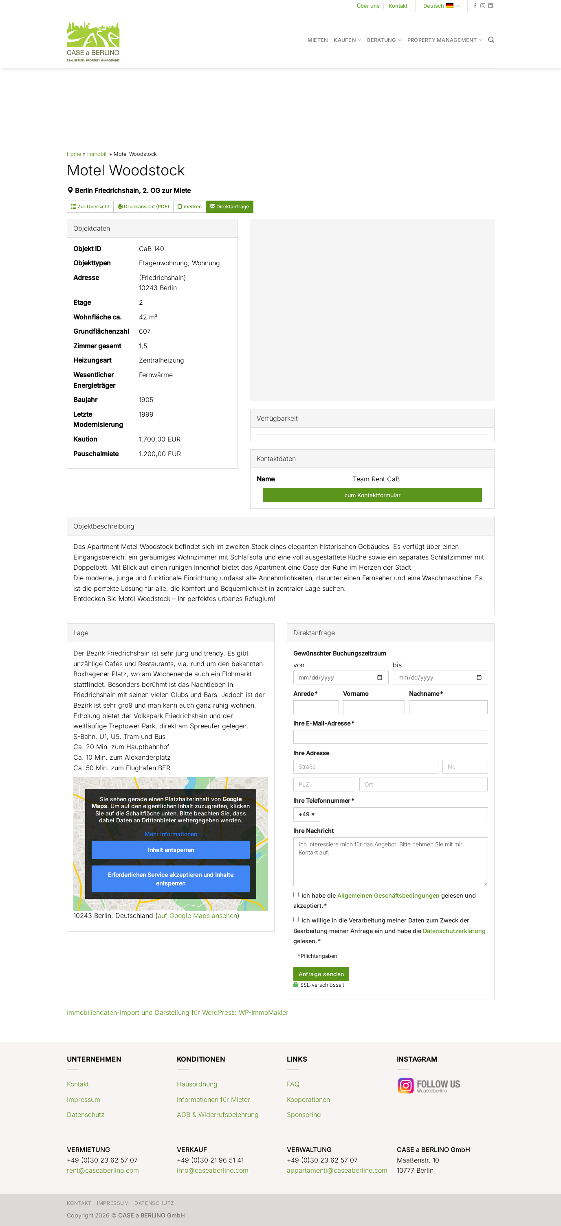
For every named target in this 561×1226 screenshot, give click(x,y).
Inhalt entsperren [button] (170, 849)
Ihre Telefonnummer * (323, 800)
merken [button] (190, 206)
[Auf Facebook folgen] (475, 6)
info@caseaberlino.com (213, 1170)
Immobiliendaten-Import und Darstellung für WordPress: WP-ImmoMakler (177, 1012)
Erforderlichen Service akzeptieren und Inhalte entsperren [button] (170, 879)
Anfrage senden (321, 973)
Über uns (368, 6)
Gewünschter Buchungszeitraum (339, 653)
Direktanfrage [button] (229, 206)
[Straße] (365, 767)
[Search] (491, 40)
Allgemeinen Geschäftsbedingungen (388, 895)
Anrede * (305, 693)
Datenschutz (86, 1114)
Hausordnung (197, 1084)
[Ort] (423, 784)
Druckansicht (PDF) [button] (143, 206)
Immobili (97, 154)
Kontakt (398, 6)
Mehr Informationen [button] (170, 833)
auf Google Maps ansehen (197, 915)
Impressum (83, 1099)
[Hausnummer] (465, 767)
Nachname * (426, 693)
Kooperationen (308, 1099)
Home (74, 154)
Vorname (355, 693)
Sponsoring (304, 1114)
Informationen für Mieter (213, 1099)
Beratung (384, 40)
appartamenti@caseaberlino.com (337, 1170)
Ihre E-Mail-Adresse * (323, 723)
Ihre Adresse (311, 753)
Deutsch (441, 6)
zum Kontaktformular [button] (372, 495)
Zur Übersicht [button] (90, 206)
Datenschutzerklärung (454, 930)
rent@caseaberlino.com (103, 1170)
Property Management (444, 40)
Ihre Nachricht (313, 830)
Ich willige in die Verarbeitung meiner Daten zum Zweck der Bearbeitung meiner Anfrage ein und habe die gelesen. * (389, 930)
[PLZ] (324, 784)
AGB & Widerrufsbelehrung (218, 1114)
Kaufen (347, 40)
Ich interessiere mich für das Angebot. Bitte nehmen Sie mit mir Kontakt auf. (390, 861)
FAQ (293, 1084)
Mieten (318, 40)
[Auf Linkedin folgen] (490, 6)
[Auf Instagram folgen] (482, 6)
